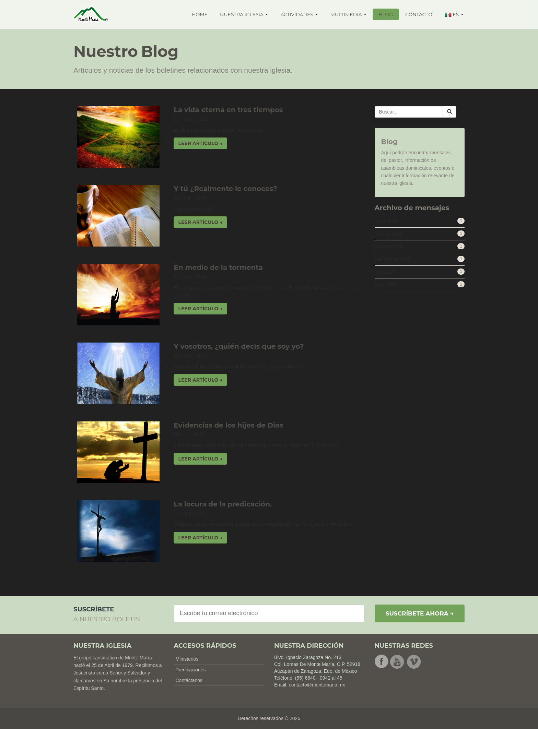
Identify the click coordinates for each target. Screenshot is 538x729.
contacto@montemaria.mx (317, 685)
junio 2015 (386, 284)
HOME (200, 14)
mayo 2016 (386, 221)
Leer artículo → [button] (200, 143)
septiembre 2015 (392, 259)
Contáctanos (189, 680)
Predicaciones (191, 669)
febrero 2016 (388, 234)
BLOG (386, 14)
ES (454, 14)
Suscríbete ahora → (420, 613)
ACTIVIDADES (299, 14)
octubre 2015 (389, 246)
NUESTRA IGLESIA (244, 14)
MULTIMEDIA (348, 14)
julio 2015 (385, 272)
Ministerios (187, 659)
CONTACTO (418, 14)
